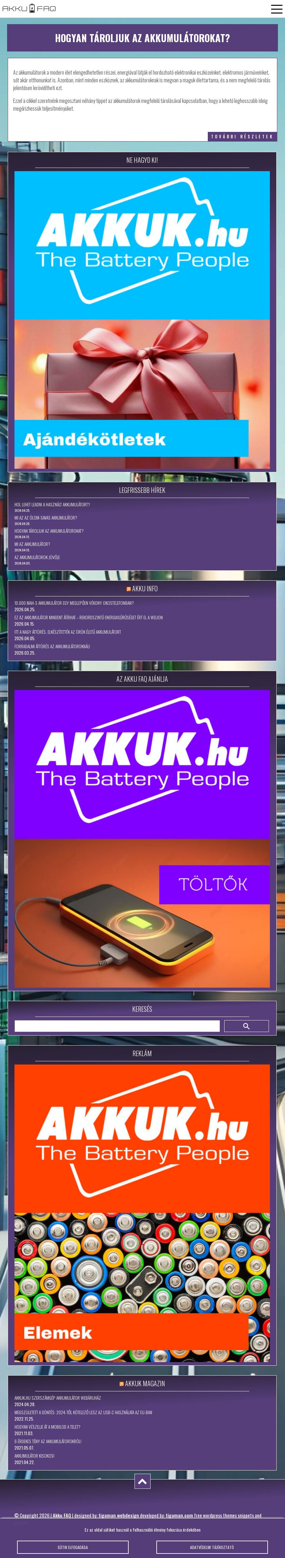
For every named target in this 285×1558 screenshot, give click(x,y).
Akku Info (145, 588)
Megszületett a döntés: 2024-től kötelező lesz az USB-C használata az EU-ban (83, 1412)
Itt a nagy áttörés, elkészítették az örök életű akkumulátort (67, 632)
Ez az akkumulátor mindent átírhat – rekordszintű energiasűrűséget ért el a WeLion (88, 617)
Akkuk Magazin (145, 1383)
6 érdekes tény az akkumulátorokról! (47, 1441)
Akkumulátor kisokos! (34, 1455)
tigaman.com (179, 1515)
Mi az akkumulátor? (32, 544)
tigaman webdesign (118, 1515)
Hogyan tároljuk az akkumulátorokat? (49, 531)
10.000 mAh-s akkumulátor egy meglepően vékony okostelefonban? (74, 603)
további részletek (242, 137)
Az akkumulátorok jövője (37, 557)
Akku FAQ (62, 1515)
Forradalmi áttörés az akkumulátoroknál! (52, 646)
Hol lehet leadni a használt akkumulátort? (52, 504)
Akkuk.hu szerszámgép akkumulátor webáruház (57, 1398)
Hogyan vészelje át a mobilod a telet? (47, 1427)
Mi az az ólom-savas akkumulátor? (45, 517)
